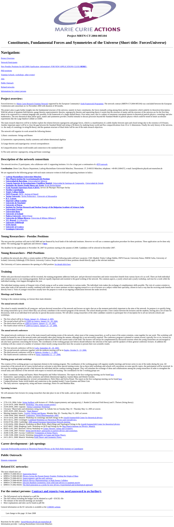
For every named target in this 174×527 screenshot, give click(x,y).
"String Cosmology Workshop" (38, 407)
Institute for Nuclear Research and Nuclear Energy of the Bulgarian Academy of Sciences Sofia (45, 207)
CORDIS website (53, 507)
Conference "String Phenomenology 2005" (42, 415)
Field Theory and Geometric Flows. (48, 437)
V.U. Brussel (11, 220)
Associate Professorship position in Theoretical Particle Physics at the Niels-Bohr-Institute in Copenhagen (42, 449)
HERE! (83, 66)
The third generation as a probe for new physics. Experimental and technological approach (58, 485)
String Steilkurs (28, 402)
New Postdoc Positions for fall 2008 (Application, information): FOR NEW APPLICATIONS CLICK (40, 66)
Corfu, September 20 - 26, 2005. (46, 348)
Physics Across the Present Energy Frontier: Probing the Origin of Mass (50, 476)
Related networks (7, 87)
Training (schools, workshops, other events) (18, 75)
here (45, 244)
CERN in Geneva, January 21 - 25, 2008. (41, 326)
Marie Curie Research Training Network (32, 104)
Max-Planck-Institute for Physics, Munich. (78, 426)
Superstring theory (30, 474)
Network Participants (9, 62)
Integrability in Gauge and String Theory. (50, 435)
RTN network (102, 164)
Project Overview (7, 58)
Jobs (2, 79)
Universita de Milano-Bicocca (18, 218)
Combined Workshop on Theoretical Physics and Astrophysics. (52, 420)
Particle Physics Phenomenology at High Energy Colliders (45, 480)
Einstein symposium (9, 460)
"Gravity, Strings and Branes (35, 413)
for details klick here (63, 264)
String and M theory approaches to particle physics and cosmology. (52, 431)
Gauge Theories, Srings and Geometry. (58, 428)
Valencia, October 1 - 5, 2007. (46, 352)
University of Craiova (15, 227)
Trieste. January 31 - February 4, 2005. (39, 319)
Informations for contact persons (13, 91)
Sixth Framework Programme (91, 104)
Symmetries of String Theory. (46, 433)
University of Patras (14, 205)
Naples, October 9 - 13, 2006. (75, 350)
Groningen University (15, 229)
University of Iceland (14, 214)
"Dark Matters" (32, 411)
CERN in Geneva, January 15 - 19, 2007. (40, 323)
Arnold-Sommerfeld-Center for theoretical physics (82, 418)
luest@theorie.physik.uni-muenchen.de (36, 522)
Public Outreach (7, 83)
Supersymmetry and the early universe (37, 478)
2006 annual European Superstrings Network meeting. (49, 422)
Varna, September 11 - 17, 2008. (48, 355)
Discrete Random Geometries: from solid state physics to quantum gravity (51, 483)
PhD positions (6, 71)
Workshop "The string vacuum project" (41, 405)
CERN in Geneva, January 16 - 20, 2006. (42, 321)
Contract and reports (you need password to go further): (67, 491)
